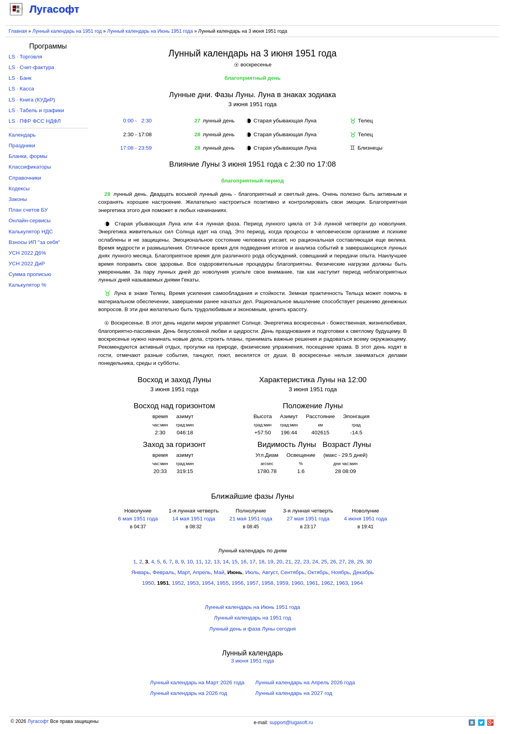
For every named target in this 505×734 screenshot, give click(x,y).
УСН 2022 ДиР (27, 264)
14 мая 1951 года (193, 519)
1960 (297, 583)
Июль (252, 572)
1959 (282, 583)
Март (184, 572)
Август (269, 572)
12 (208, 562)
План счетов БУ (28, 210)
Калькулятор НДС (31, 232)
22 (297, 562)
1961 (312, 583)
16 (244, 562)
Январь (140, 572)
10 (190, 562)
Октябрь (317, 572)
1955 (222, 583)
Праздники (22, 145)
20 (279, 562)
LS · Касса (21, 89)
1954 (207, 583)
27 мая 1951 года (308, 519)
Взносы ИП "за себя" (34, 242)
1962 (327, 583)
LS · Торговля (25, 57)
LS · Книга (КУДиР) (32, 100)
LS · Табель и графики (36, 110)
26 (333, 562)
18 (261, 562)
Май (219, 572)
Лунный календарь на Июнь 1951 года (150, 31)
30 (369, 562)
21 (288, 562)
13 (217, 562)
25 (324, 562)
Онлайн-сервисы (30, 220)
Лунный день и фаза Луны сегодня (252, 629)
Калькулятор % (27, 285)
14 (225, 562)
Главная (18, 31)
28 (351, 562)
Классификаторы (30, 167)
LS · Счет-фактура (31, 67)
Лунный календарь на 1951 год (67, 31)
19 (270, 562)
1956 (237, 583)
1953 (193, 583)
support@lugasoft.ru (291, 722)
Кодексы (19, 188)
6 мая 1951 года (138, 519)
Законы (18, 199)
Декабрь (363, 572)
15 (235, 562)
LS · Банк (20, 78)
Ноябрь (340, 572)
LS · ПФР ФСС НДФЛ (35, 121)
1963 (342, 583)
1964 (357, 583)
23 (306, 562)
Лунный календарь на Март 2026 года (197, 682)
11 (199, 562)
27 (342, 562)
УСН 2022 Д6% (27, 253)
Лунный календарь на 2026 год (188, 693)
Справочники (25, 178)
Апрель (202, 572)
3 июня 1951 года (252, 661)
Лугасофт (38, 721)
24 (315, 562)
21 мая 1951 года (251, 519)
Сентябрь (293, 572)
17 (252, 562)
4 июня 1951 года (365, 519)
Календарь (22, 135)
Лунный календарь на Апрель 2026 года (305, 682)
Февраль (163, 572)
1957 (252, 583)
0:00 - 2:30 (136, 121)
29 (360, 562)
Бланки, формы (28, 156)
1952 (178, 583)
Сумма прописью (30, 274)
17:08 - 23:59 (136, 148)
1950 (148, 583)
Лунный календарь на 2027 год (293, 693)
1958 (267, 583)
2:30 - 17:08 (136, 134)
